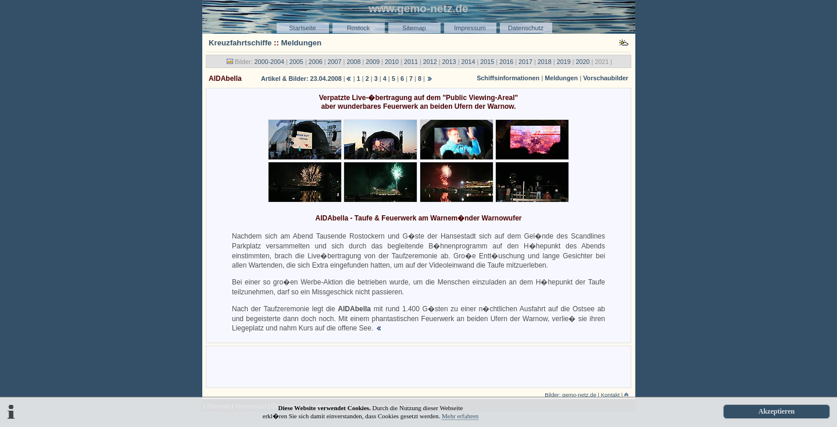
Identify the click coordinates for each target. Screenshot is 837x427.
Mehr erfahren (460, 415)
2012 (430, 61)
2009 (373, 61)
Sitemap (413, 27)
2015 (487, 61)
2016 (506, 61)
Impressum (469, 27)
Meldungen (301, 42)
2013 (449, 61)
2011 (411, 61)
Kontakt (610, 395)
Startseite (302, 27)
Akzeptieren (777, 411)
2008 (353, 61)
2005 (296, 61)
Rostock (358, 27)
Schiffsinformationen (508, 77)
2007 (335, 61)
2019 (564, 61)
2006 (316, 61)
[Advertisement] (418, 365)
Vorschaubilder (605, 77)
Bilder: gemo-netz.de (570, 395)
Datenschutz (525, 27)
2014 (468, 61)
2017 (525, 61)
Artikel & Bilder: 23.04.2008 (301, 78)
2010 (392, 61)
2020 (583, 61)
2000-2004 (269, 61)
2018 (545, 61)
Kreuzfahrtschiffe (240, 42)
